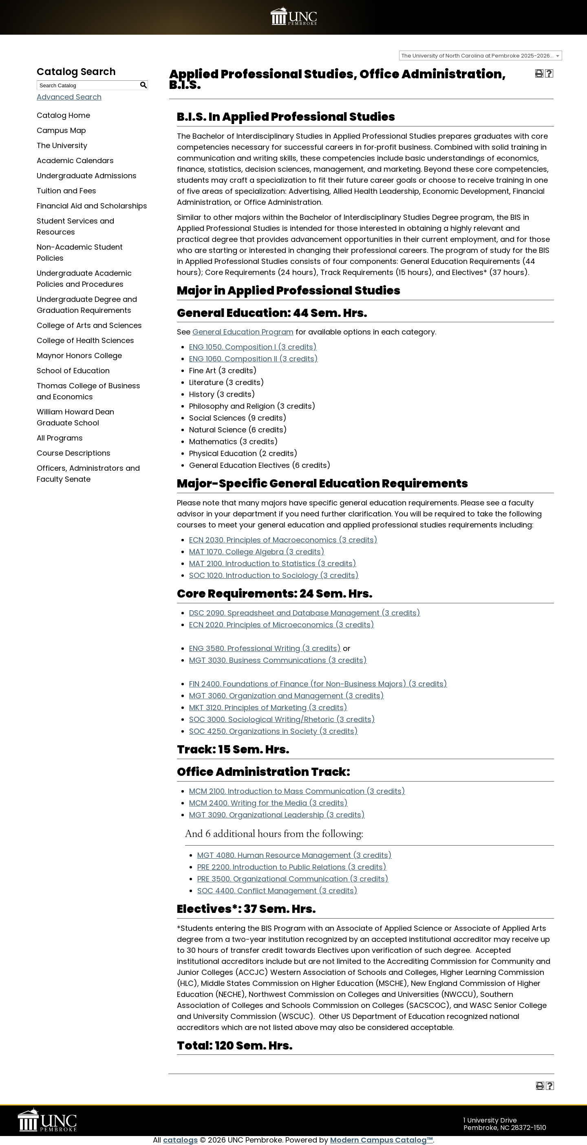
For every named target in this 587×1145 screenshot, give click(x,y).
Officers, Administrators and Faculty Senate (88, 473)
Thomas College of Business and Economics (88, 391)
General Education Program (243, 332)
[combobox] (480, 55)
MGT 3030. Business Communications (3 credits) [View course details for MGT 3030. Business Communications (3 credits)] (278, 660)
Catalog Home (63, 115)
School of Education (73, 370)
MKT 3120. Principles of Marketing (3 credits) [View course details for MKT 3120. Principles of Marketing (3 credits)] (268, 707)
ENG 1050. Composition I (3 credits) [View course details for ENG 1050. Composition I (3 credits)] (253, 347)
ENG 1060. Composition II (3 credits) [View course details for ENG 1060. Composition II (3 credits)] (253, 359)
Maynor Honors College (79, 355)
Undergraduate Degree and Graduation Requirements (87, 304)
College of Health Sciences (85, 340)
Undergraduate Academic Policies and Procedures (84, 278)
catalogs (180, 1140)
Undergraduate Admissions (87, 176)
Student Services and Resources (75, 226)
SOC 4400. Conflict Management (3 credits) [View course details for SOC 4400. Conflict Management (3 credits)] (277, 891)
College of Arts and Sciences (89, 325)
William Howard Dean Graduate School (75, 417)
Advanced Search (69, 97)
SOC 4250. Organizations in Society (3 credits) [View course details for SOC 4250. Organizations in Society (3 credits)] (273, 731)
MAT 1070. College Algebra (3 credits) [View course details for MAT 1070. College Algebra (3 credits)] (256, 552)
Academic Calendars (75, 160)
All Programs (60, 438)
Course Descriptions (73, 453)
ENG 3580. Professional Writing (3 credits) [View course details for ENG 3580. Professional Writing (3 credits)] (265, 648)
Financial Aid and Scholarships (92, 206)
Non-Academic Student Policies (80, 252)
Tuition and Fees (66, 191)
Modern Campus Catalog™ (381, 1140)
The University (62, 145)
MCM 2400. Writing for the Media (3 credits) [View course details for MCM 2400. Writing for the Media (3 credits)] (268, 803)
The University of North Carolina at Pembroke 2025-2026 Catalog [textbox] (482, 56)
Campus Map (61, 130)
